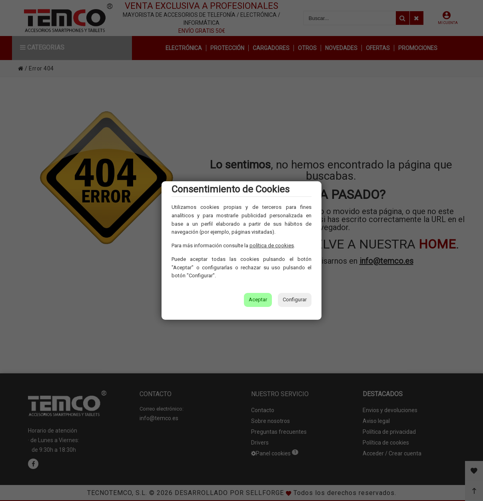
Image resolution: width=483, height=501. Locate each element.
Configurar (295, 300)
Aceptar (258, 300)
